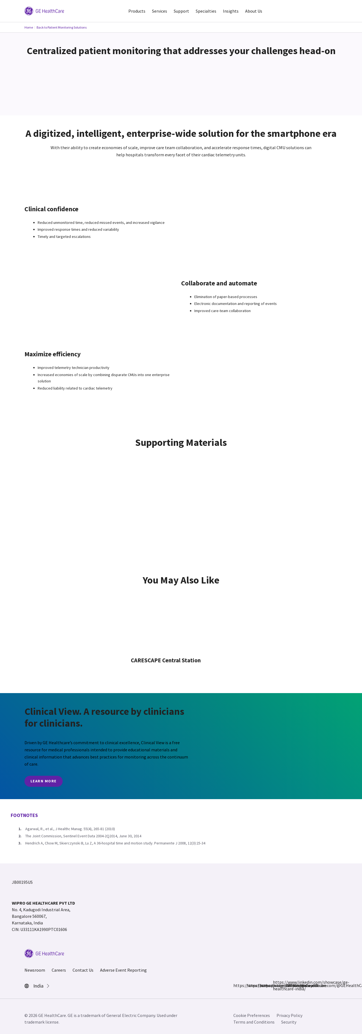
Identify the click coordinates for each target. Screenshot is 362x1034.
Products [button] (136, 11)
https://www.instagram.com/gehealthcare (250, 985)
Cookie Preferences (251, 1015)
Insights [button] (231, 11)
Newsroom (34, 970)
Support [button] (181, 11)
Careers (59, 970)
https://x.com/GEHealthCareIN (263, 985)
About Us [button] (253, 11)
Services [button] (159, 11)
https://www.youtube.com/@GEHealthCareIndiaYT (289, 985)
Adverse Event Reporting (123, 970)
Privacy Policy (289, 1015)
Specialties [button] (206, 11)
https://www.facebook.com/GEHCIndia (236, 985)
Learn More (44, 781)
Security (288, 1022)
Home (28, 27)
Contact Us (83, 970)
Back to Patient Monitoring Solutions (62, 27)
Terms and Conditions (254, 1022)
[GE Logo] (44, 10)
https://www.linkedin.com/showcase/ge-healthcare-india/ (276, 985)
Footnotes (24, 815)
